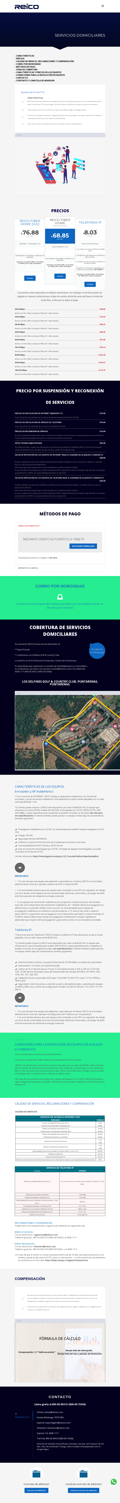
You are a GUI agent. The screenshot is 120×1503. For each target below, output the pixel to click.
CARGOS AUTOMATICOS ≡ (29, 526)
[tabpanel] (60, 166)
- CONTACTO (21, 77)
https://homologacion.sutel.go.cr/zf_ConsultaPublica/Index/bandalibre (65, 856)
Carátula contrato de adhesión (83, 1490)
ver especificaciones (62, 948)
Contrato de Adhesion (36, 1490)
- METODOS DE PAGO (25, 66)
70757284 (58, 1417)
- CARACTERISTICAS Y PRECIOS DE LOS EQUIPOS (38, 72)
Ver (22, 813)
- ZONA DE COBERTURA (26, 69)
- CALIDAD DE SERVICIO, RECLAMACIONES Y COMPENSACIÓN (44, 61)
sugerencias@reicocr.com (46, 1234)
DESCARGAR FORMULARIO (83, 546)
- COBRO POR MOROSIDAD (28, 64)
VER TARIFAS (98, 269)
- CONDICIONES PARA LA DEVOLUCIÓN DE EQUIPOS (40, 75)
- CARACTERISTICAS (24, 55)
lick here (52, 557)
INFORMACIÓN (22, 1415)
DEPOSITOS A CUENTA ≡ (28, 568)
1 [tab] (60, 192)
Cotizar (30, 278)
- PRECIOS (19, 58)
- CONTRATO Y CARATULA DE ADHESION (35, 80)
